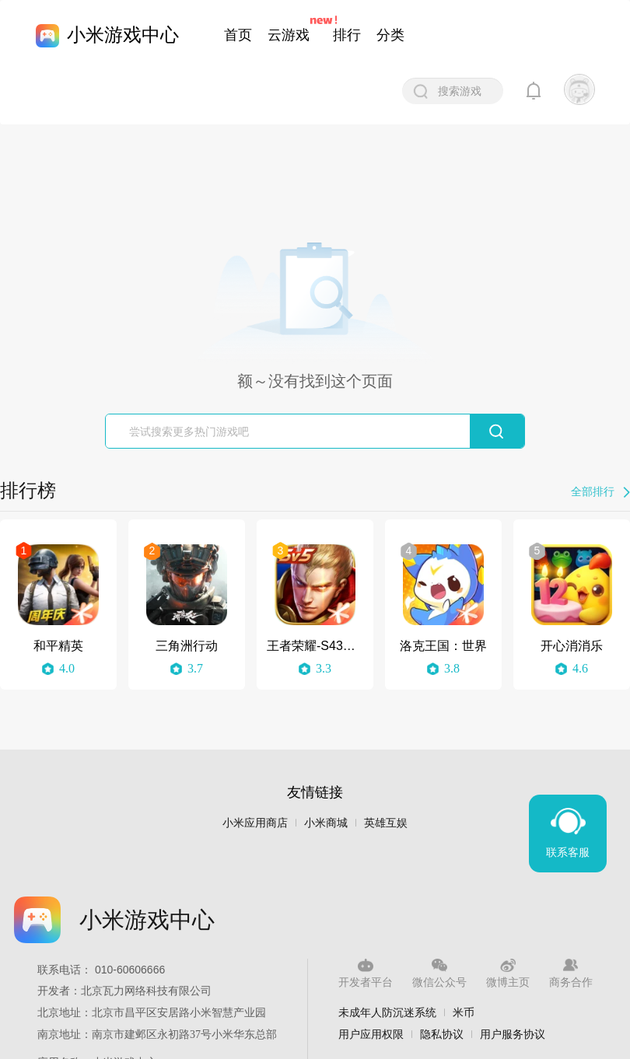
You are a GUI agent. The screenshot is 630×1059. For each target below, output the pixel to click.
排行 (347, 35)
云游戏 (289, 35)
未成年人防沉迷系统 (387, 1012)
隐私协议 (442, 1034)
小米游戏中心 (123, 34)
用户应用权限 (371, 1034)
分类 (390, 35)
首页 (238, 35)
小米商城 (326, 823)
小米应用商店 (255, 823)
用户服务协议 (512, 1034)
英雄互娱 (386, 823)
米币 (463, 1012)
